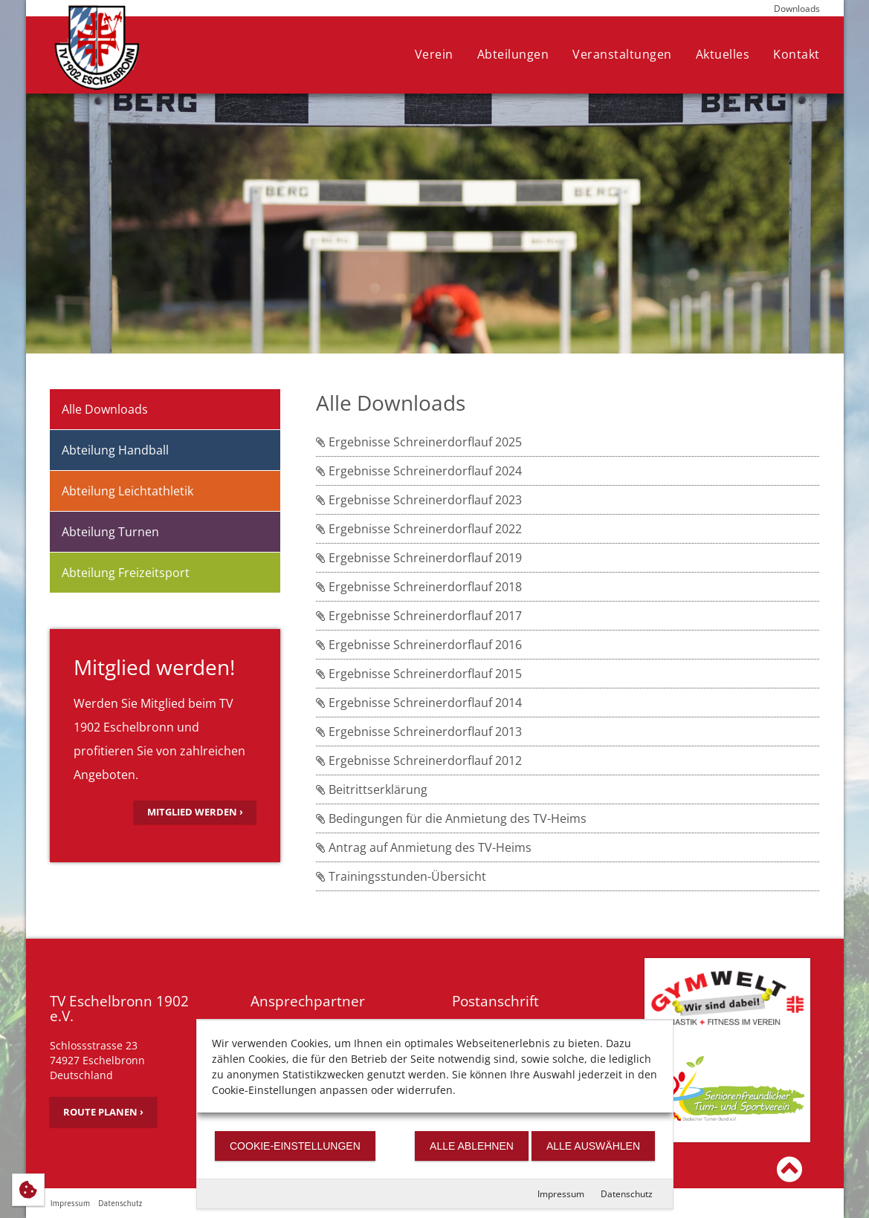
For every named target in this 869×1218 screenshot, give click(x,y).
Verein (434, 54)
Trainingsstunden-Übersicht (401, 876)
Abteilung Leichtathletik (127, 491)
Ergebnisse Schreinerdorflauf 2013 (419, 731)
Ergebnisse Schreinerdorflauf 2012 (419, 760)
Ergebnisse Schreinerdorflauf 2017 (419, 616)
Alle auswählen (592, 1146)
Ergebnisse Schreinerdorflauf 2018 (419, 587)
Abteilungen (513, 54)
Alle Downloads (105, 409)
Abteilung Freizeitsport (126, 572)
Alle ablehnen (472, 1146)
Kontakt (796, 54)
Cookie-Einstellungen (295, 1146)
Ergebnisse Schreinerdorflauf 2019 (419, 558)
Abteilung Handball (115, 450)
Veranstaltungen (622, 54)
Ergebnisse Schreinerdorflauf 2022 (419, 529)
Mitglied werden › (195, 811)
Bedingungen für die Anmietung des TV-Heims (451, 818)
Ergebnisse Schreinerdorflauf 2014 (419, 702)
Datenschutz (627, 1193)
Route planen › (103, 1111)
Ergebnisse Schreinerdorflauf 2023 (419, 500)
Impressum (560, 1193)
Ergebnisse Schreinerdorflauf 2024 (419, 471)
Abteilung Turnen (110, 532)
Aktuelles (723, 54)
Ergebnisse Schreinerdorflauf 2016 (419, 644)
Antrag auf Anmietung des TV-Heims (424, 847)
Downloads (797, 8)
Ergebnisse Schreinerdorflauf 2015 (419, 673)
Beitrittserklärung (371, 789)
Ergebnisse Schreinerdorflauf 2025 (419, 442)
